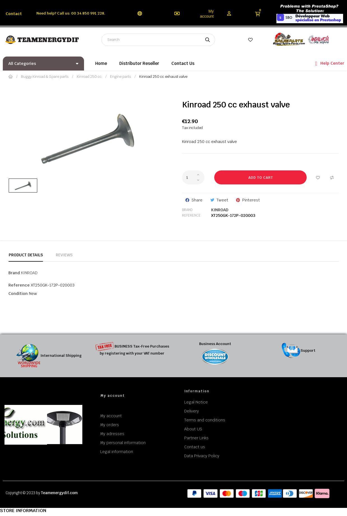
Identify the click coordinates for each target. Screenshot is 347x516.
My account (207, 13)
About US (193, 428)
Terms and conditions (204, 420)
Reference (191, 215)
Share (197, 200)
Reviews (64, 254)
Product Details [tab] (26, 254)
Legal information (116, 451)
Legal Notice (196, 402)
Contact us (194, 446)
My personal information (123, 442)
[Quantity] (193, 177)
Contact (14, 13)
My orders (109, 424)
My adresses (112, 433)
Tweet (222, 200)
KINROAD (219, 209)
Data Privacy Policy (201, 455)
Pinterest (251, 200)
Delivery (191, 411)
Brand (187, 210)
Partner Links (196, 437)
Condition (18, 293)
